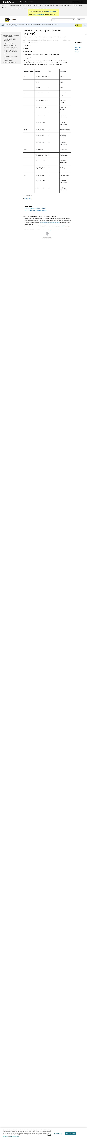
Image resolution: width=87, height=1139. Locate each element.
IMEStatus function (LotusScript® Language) (11, 25)
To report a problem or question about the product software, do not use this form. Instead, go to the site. (47, 227)
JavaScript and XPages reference (39, 8)
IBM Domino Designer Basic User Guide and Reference (69, 5)
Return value (78, 47)
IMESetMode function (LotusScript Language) (36, 210)
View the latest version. (51, 11)
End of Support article (39, 14)
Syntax (76, 45)
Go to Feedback (77, 25)
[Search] (73, 19)
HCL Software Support (66, 226)
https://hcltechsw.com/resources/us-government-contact (49, 222)
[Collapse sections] (83, 25)
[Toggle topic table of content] (86, 33)
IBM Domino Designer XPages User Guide (20, 8)
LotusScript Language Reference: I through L (36, 208)
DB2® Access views (9, 54)
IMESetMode (28, 198)
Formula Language (8, 60)
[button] (2, 35)
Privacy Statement (14, 1137)
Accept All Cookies (70, 1134)
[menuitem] (21, 5)
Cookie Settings (58, 1134)
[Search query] (63, 19)
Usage (76, 49)
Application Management (10, 45)
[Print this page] (85, 25)
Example (77, 52)
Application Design (8, 43)
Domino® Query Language (10, 47)
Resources (77, 2)
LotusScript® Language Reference (50, 24)
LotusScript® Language (36, 24)
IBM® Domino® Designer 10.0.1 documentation (21, 5)
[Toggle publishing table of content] (1, 33)
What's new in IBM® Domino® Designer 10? (44, 5)
